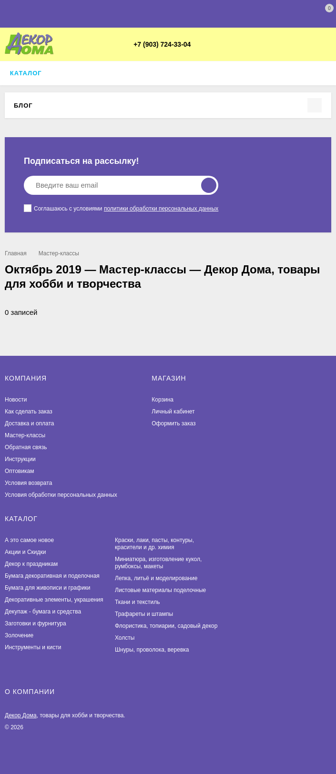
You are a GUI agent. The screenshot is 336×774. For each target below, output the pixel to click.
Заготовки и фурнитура (35, 623)
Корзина (162, 399)
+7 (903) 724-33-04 (162, 44)
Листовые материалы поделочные (160, 590)
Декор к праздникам (31, 564)
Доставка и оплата (29, 423)
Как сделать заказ (28, 411)
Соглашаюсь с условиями (121, 208)
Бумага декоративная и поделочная (52, 576)
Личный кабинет (173, 411)
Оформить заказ (173, 423)
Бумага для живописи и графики (48, 587)
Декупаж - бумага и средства (43, 611)
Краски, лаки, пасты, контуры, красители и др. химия (154, 544)
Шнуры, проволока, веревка (152, 649)
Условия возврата (28, 483)
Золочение (19, 635)
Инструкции (20, 459)
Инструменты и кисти (33, 647)
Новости (16, 399)
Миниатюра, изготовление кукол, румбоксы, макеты (158, 563)
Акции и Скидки (25, 552)
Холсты (124, 637)
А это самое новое (29, 540)
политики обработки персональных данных (161, 208)
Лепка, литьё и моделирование (156, 578)
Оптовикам (19, 471)
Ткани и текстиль (137, 602)
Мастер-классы (59, 253)
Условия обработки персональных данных (61, 495)
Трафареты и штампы (144, 614)
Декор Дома (21, 715)
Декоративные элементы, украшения (54, 599)
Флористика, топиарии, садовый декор (166, 626)
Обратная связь (26, 447)
